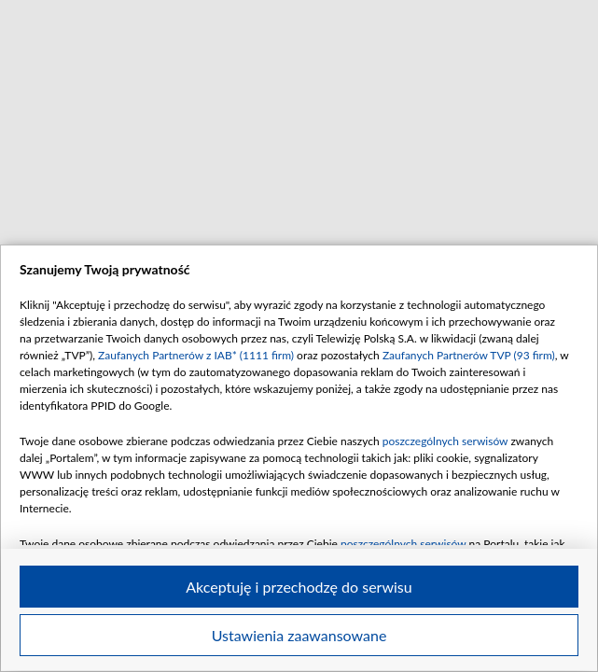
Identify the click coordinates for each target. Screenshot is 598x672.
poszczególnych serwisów (445, 441)
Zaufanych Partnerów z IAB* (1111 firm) (196, 355)
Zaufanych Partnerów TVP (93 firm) (468, 355)
